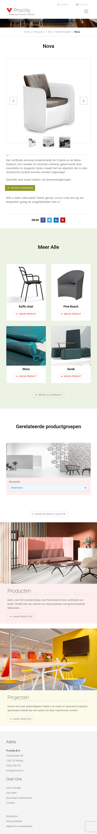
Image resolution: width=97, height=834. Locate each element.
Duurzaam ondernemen (19, 797)
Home (27, 32)
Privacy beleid (14, 821)
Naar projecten (20, 718)
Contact (82, 4)
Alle (49, 32)
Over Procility (13, 787)
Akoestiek (14, 481)
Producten (39, 32)
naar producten (21, 616)
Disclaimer (12, 816)
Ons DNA (11, 792)
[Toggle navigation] (86, 11)
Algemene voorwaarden (19, 826)
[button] (13, 100)
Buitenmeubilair (63, 32)
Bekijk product (26, 313)
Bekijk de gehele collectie (49, 514)
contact (58, 198)
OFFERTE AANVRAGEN (20, 187)
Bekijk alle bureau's (48, 394)
